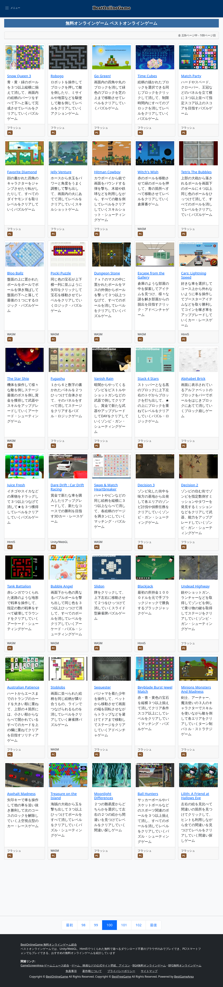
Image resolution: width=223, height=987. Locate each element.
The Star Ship (18, 378)
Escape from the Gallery (151, 275)
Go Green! (102, 76)
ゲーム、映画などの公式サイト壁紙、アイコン (100, 965)
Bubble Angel (62, 586)
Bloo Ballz (15, 273)
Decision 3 (146, 485)
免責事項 (71, 971)
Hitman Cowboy (107, 172)
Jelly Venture (61, 172)
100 (109, 925)
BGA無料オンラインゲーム (149, 965)
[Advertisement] (111, 889)
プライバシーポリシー (121, 971)
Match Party (191, 76)
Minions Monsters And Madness (196, 689)
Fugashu (58, 378)
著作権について (92, 971)
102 (138, 925)
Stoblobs (58, 687)
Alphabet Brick (193, 378)
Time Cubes (147, 76)
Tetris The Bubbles (196, 172)
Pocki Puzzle (61, 273)
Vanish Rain (103, 378)
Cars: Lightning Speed (193, 275)
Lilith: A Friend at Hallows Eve (195, 795)
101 (124, 925)
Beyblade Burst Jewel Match (155, 689)
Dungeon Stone (107, 273)
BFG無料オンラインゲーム (184, 965)
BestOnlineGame (57, 976)
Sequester (102, 687)
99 (96, 925)
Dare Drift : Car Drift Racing (67, 487)
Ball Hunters (148, 793)
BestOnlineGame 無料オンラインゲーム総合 (49, 944)
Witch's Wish (148, 172)
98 (84, 925)
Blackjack (145, 586)
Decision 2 (189, 485)
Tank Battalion (19, 586)
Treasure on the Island (64, 795)
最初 (69, 925)
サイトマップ (149, 971)
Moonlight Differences (103, 795)
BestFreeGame (121, 976)
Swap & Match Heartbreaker (106, 487)
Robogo (57, 76)
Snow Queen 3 (19, 76)
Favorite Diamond (22, 172)
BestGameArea (184, 976)
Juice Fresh (16, 485)
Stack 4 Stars (148, 378)
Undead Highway (195, 586)
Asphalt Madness (21, 793)
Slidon (99, 586)
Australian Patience (23, 687)
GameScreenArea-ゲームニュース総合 (45, 965)
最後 (153, 925)
